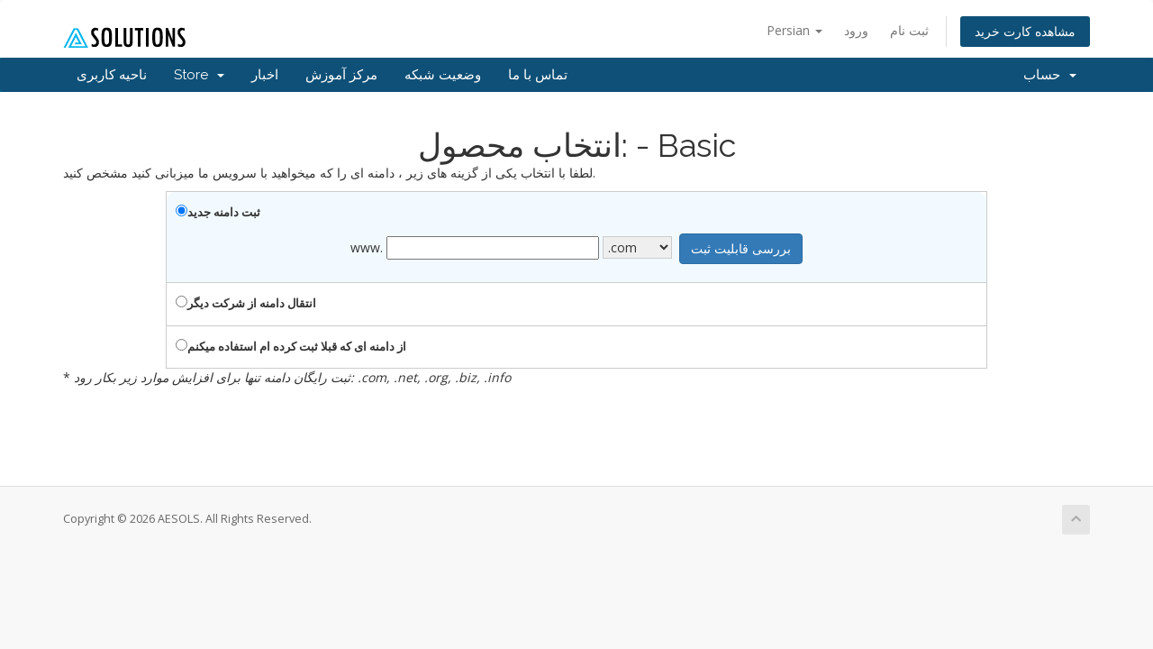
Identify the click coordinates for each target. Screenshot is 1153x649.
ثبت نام (909, 30)
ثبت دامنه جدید (218, 212)
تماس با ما (537, 75)
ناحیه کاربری (112, 75)
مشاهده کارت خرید (1025, 31)
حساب (1049, 75)
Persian (794, 30)
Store (199, 75)
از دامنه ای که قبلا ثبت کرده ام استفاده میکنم (291, 346)
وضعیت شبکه (442, 75)
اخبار (264, 75)
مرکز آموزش (341, 75)
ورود (856, 30)
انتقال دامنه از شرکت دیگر (246, 303)
